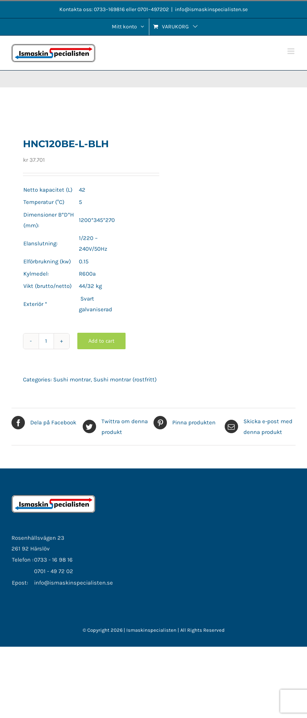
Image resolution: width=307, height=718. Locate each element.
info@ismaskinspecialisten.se (211, 9)
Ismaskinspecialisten (152, 630)
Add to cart (101, 340)
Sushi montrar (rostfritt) (125, 379)
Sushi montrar (72, 379)
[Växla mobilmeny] (291, 51)
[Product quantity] (46, 341)
